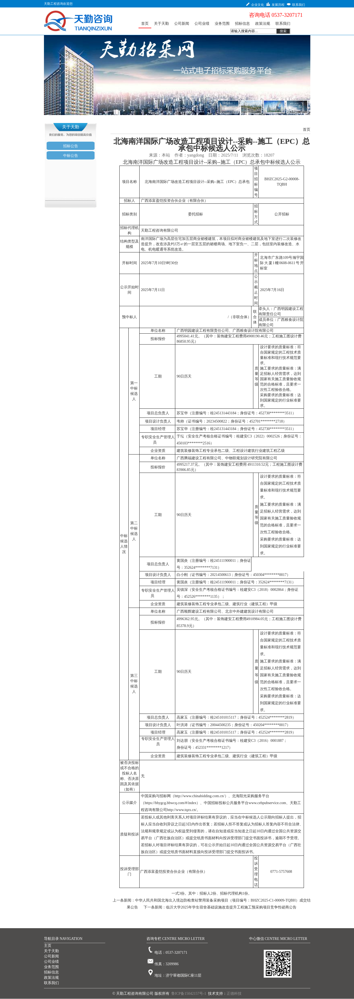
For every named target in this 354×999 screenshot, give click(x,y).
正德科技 (234, 994)
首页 (306, 130)
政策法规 (51, 978)
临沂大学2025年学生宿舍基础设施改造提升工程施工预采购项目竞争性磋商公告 (231, 907)
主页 (47, 946)
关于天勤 (51, 951)
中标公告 (70, 156)
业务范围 (51, 967)
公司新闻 (51, 956)
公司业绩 (51, 962)
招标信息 (51, 972)
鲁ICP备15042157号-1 (188, 994)
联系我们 (51, 983)
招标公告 (70, 146)
